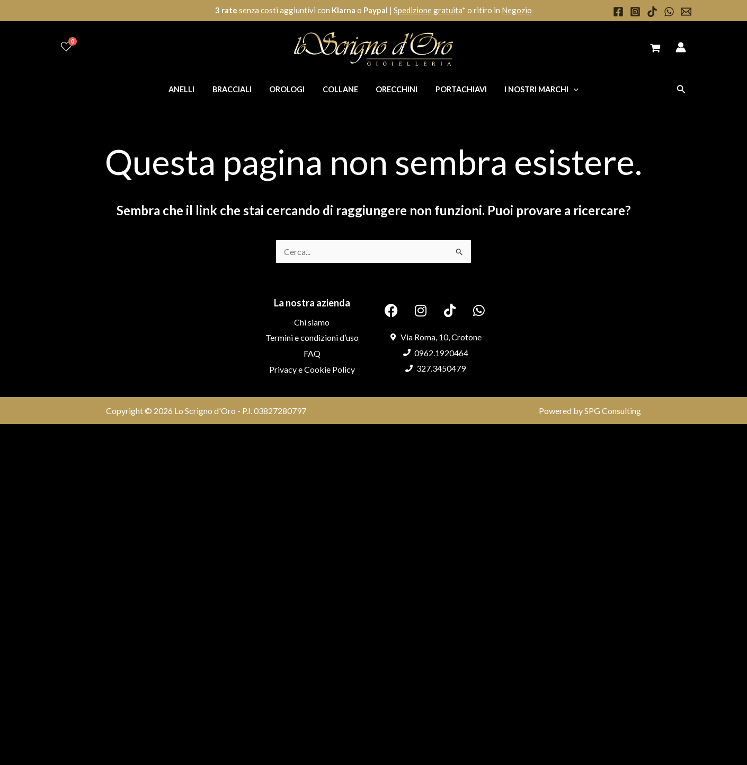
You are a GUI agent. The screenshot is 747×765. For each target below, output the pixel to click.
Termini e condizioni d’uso (312, 337)
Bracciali (236, 89)
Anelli (189, 89)
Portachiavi (456, 89)
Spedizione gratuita (428, 10)
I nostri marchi (534, 89)
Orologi (289, 89)
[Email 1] (686, 11)
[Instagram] (635, 11)
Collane (340, 89)
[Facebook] (618, 11)
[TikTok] (652, 11)
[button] (681, 89)
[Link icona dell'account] (680, 47)
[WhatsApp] (669, 11)
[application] (566, 89)
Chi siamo (312, 322)
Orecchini (394, 89)
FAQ (312, 353)
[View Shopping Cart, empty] (655, 49)
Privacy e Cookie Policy (312, 369)
